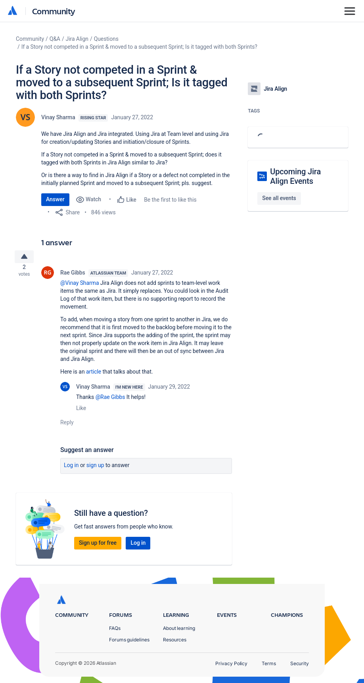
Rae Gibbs (72, 276)
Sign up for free (98, 546)
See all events (279, 198)
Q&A (55, 39)
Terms (269, 663)
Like (81, 411)
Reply (67, 425)
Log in (71, 468)
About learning (179, 628)
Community (53, 11)
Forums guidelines (129, 640)
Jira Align (77, 39)
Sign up (95, 468)
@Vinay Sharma (79, 286)
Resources (174, 640)
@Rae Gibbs (110, 400)
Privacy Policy (231, 663)
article (93, 375)
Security (299, 663)
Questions (106, 39)
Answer (55, 199)
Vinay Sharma (58, 117)
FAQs (115, 628)
